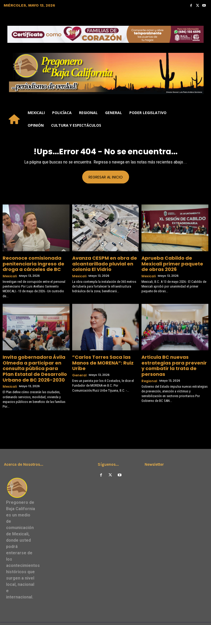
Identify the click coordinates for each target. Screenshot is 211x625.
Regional (148, 367)
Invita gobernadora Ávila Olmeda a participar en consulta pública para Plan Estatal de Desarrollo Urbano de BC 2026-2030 (35, 361)
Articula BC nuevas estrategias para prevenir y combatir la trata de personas (172, 357)
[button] (202, 119)
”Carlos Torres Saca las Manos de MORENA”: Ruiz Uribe (103, 355)
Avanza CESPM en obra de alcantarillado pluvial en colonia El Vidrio (104, 262)
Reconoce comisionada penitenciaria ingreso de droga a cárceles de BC (36, 262)
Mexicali (9, 272)
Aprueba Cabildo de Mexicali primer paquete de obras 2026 (172, 260)
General (78, 363)
